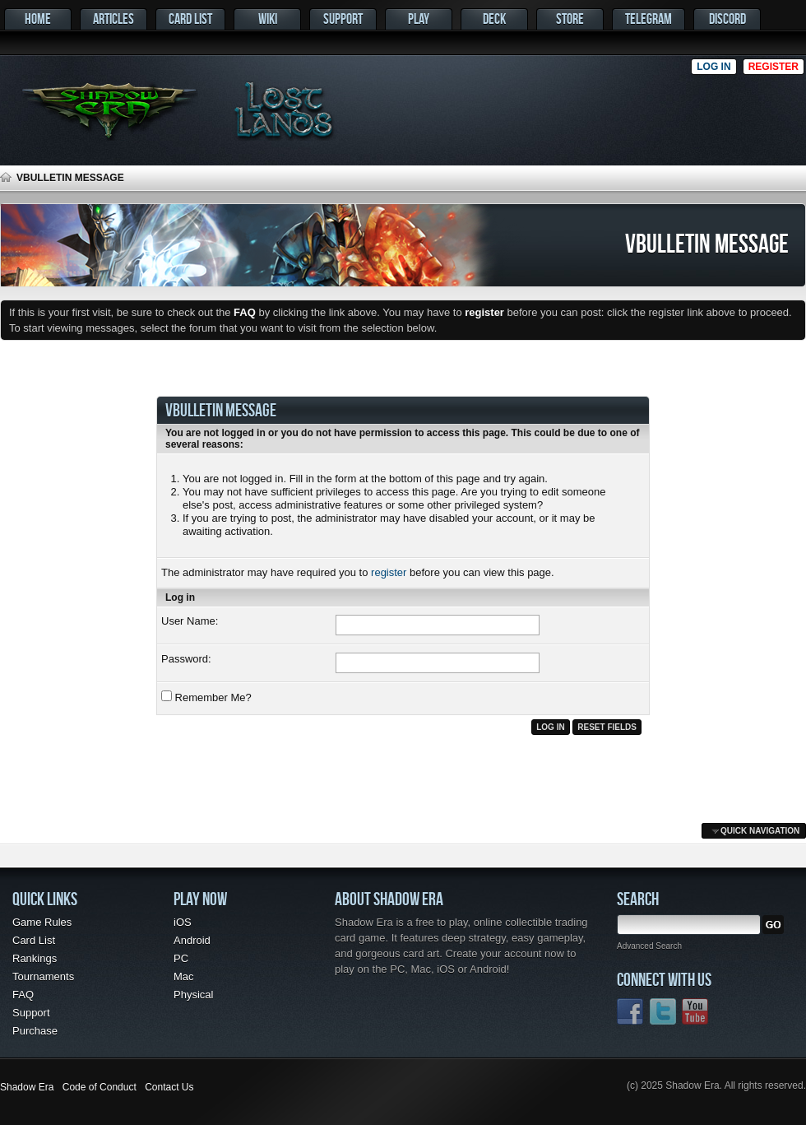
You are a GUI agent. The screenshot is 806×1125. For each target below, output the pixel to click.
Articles (113, 18)
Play (418, 18)
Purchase (35, 1031)
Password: (186, 659)
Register (773, 66)
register (388, 572)
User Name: (189, 621)
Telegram (648, 18)
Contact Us (169, 1087)
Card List (190, 18)
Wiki (267, 18)
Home (38, 18)
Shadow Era (26, 1087)
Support (343, 18)
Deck (494, 18)
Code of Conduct (100, 1087)
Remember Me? (206, 697)
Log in (713, 66)
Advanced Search (649, 946)
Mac (184, 976)
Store (570, 18)
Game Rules (42, 922)
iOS (183, 922)
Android (192, 940)
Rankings (34, 958)
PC (181, 958)
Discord (727, 18)
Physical (193, 994)
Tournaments (43, 976)
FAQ (23, 994)
